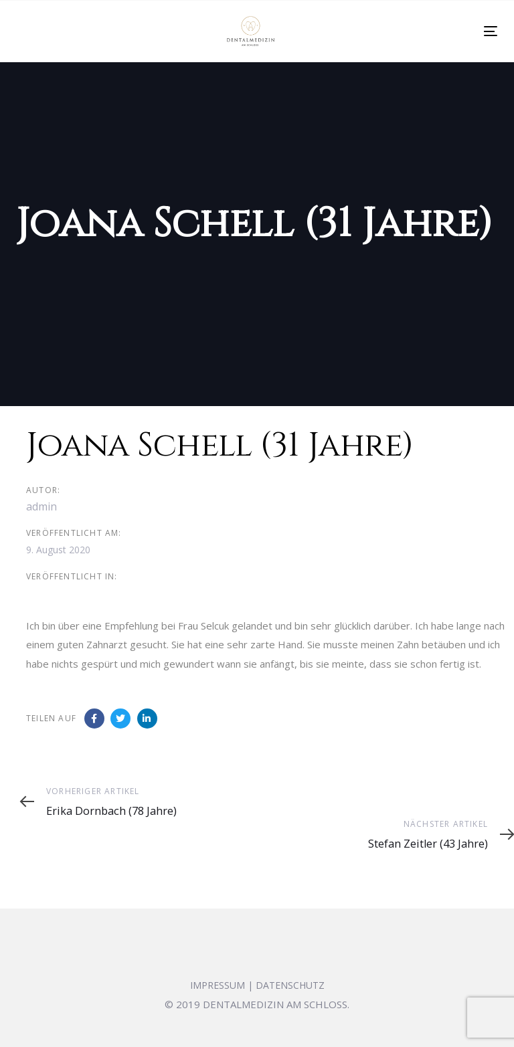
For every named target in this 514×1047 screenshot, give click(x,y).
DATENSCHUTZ (290, 985)
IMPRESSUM (217, 985)
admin (41, 506)
